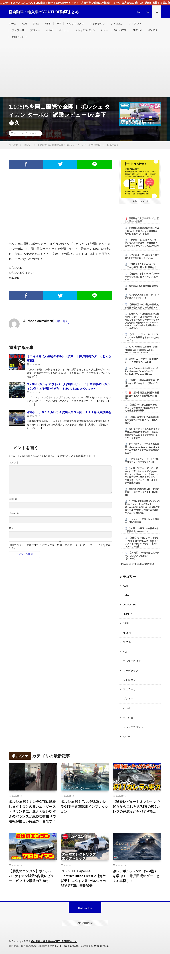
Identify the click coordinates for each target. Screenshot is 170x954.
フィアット (135, 23)
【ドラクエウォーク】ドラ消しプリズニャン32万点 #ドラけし (142, 460)
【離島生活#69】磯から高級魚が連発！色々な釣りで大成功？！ (142, 306)
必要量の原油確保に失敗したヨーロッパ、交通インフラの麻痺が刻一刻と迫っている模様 (142, 230)
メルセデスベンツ (85, 30)
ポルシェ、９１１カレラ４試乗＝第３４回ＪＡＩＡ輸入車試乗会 (69, 412)
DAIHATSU (120, 30)
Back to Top (85, 908)
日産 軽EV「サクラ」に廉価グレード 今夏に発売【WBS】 (141, 360)
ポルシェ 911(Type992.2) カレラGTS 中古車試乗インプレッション (84, 806)
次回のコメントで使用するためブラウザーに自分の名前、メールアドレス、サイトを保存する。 (59, 546)
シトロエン (117, 23)
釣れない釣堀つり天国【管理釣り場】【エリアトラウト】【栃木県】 (142, 492)
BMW (36, 23)
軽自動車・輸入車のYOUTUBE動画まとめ (54, 941)
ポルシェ (64, 30)
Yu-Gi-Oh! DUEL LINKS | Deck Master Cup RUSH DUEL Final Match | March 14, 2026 (141, 349)
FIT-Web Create (68, 945)
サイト (12, 528)
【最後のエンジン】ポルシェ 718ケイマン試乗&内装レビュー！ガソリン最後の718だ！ (31, 876)
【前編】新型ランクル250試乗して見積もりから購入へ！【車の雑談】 (142, 419)
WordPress (101, 945)
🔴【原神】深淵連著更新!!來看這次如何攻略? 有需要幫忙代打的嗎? (142, 395)
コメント (14, 462)
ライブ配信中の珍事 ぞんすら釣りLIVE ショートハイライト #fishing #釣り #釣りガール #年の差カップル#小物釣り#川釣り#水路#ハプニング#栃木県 (142, 507)
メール (14, 513)
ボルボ (49, 30)
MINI (48, 23)
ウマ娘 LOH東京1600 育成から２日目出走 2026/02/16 (142, 530)
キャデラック (97, 23)
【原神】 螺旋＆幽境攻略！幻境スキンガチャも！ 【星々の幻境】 (142, 383)
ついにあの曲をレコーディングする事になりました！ (142, 296)
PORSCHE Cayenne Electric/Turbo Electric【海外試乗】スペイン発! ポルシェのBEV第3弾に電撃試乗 (83, 878)
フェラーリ (18, 30)
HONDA (152, 30)
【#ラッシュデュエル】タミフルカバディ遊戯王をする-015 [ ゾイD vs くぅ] (142, 337)
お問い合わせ (19, 36)
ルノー (104, 30)
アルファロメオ (75, 23)
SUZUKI (137, 30)
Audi (24, 23)
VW (58, 23)
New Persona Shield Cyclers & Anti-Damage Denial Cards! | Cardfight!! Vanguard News (142, 371)
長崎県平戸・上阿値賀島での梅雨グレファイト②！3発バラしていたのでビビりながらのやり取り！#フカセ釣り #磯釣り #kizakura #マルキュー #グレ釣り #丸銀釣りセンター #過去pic (142, 320)
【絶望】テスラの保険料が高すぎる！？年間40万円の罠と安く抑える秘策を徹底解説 (142, 407)
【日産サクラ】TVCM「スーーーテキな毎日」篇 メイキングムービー (142, 276)
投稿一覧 (60, 321)
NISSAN (127, 632)
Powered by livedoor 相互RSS (138, 563)
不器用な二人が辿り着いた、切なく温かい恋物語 (142, 220)
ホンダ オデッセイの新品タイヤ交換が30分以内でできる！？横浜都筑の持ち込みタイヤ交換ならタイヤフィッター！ (142, 433)
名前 (13, 498)
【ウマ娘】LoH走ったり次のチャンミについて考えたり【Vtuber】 (142, 555)
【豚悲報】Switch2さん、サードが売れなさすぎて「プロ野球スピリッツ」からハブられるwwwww (142, 243)
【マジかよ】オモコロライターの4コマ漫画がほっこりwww (142, 256)
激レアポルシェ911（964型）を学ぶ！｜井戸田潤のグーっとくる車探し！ (136, 876)
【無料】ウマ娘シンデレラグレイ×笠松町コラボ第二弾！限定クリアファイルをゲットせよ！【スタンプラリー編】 (142, 542)
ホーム (12, 23)
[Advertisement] (85, 69)
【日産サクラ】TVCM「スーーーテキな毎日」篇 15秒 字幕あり (142, 266)
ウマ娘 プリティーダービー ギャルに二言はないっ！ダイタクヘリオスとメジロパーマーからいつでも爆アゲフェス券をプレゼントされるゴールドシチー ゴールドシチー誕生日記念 (141, 475)
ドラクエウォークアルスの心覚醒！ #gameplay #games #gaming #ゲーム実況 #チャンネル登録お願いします (142, 448)
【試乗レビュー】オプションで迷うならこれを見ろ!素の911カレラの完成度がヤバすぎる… (136, 806)
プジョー (35, 30)
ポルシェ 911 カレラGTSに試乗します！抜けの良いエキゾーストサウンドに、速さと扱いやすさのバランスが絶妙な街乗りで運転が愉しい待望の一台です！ (32, 811)
